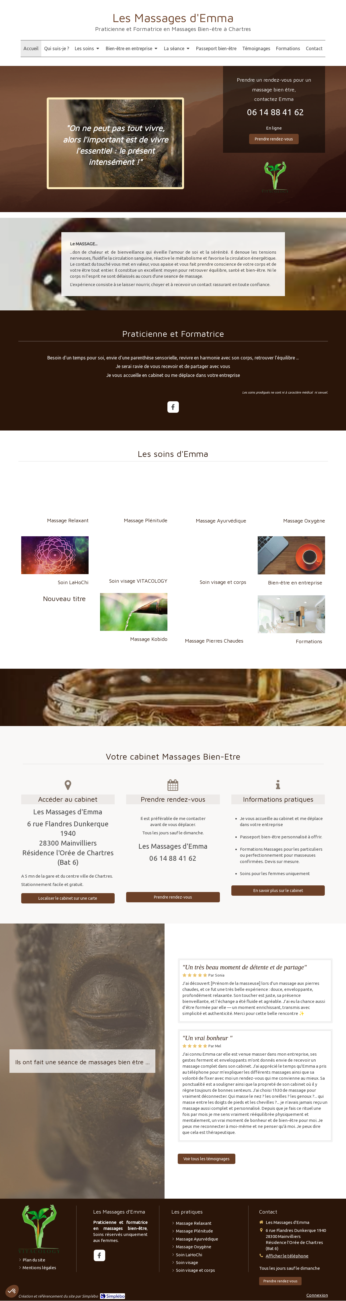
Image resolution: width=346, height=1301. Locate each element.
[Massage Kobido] (133, 612)
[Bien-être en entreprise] (291, 555)
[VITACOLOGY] (275, 177)
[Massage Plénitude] (133, 493)
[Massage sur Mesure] (55, 555)
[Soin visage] (133, 555)
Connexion (317, 1295)
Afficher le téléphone (287, 1255)
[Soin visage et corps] (212, 555)
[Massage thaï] (212, 493)
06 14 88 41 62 (275, 112)
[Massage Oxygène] (291, 493)
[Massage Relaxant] (55, 493)
